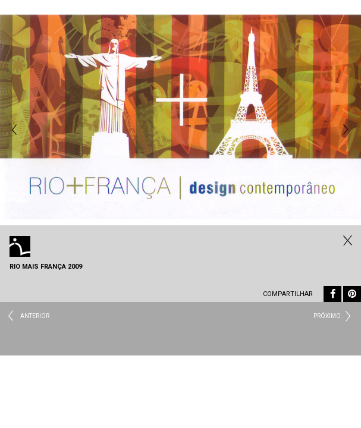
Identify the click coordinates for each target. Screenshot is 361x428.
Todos (346, 240)
